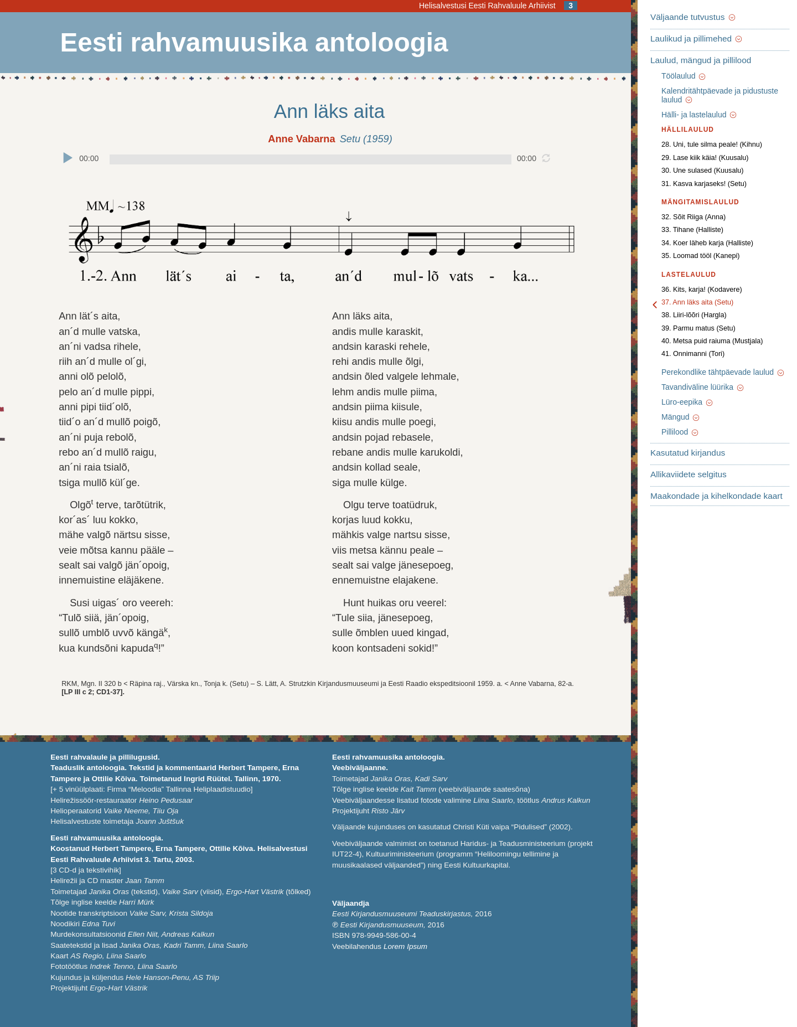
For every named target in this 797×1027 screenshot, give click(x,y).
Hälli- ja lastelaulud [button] (699, 114)
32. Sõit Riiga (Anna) (693, 217)
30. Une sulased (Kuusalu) (702, 170)
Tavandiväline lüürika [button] (703, 387)
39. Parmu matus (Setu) (698, 328)
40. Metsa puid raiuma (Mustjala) (712, 341)
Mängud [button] (681, 416)
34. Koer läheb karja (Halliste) (707, 243)
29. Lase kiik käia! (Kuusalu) (705, 158)
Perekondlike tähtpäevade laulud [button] (723, 372)
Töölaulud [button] (684, 75)
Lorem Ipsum (405, 946)
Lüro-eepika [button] (687, 402)
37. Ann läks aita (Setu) (697, 302)
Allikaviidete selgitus (688, 474)
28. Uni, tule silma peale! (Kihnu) (711, 144)
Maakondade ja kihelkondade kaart (716, 495)
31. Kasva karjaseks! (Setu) (704, 184)
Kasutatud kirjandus (687, 452)
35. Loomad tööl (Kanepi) (700, 256)
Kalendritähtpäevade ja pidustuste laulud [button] (719, 95)
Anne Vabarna (301, 138)
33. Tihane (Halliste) (692, 230)
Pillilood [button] (680, 431)
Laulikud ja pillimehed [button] (696, 38)
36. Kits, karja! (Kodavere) (701, 289)
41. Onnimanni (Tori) (692, 354)
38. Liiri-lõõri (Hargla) (694, 315)
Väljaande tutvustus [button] (693, 17)
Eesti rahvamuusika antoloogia (254, 43)
